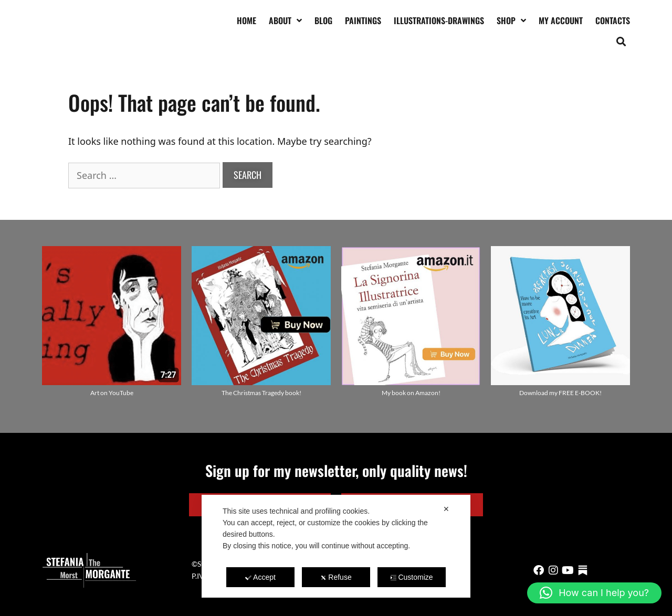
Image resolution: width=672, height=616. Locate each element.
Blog (323, 20)
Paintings (363, 20)
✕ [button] (446, 509)
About (285, 20)
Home (246, 20)
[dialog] (336, 546)
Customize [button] (411, 577)
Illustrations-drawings (439, 20)
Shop (511, 20)
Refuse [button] (335, 577)
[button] (621, 41)
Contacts (612, 20)
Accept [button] (260, 577)
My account (561, 20)
